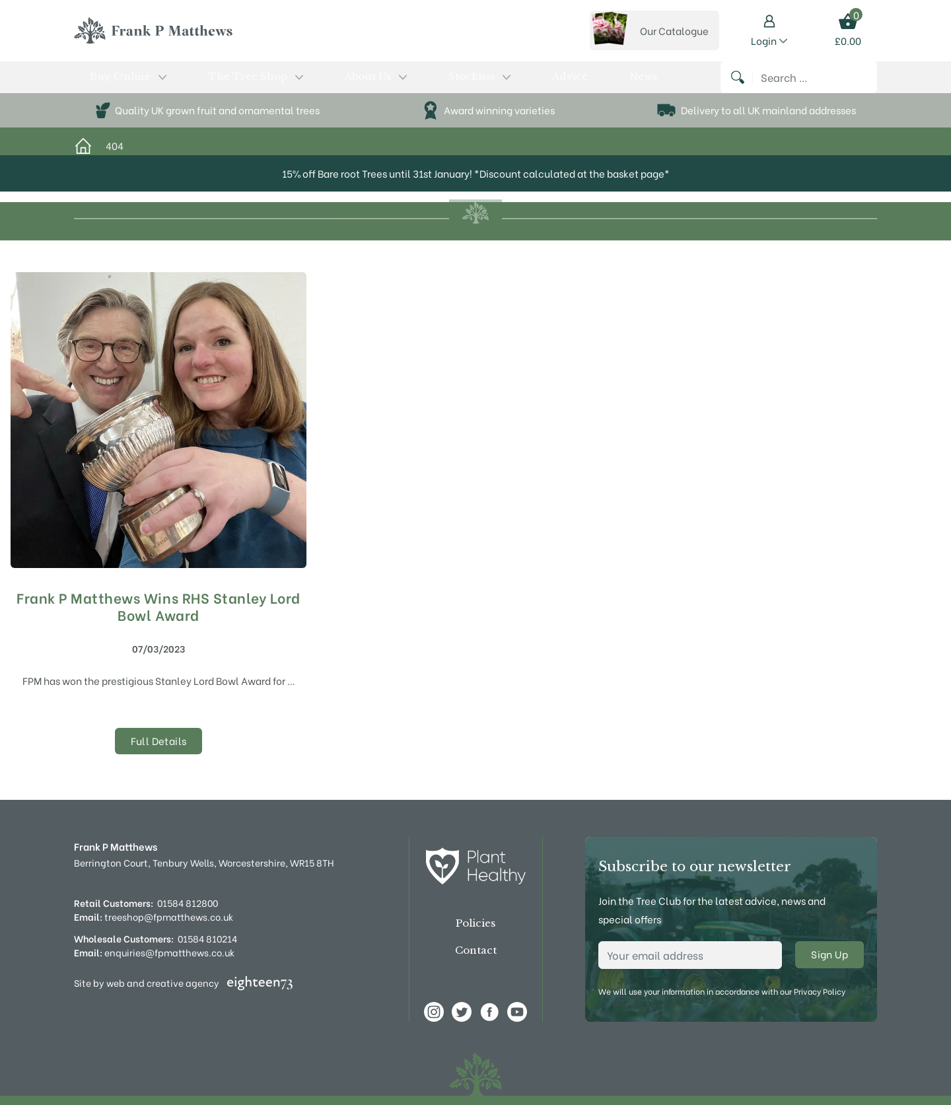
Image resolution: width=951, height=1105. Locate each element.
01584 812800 (187, 902)
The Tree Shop (200, 84)
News (453, 84)
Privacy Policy (819, 991)
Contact (476, 950)
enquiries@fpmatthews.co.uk (154, 952)
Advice (412, 84)
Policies (475, 923)
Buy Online (109, 84)
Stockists (355, 84)
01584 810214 (207, 938)
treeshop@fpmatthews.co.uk (153, 916)
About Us (286, 84)
